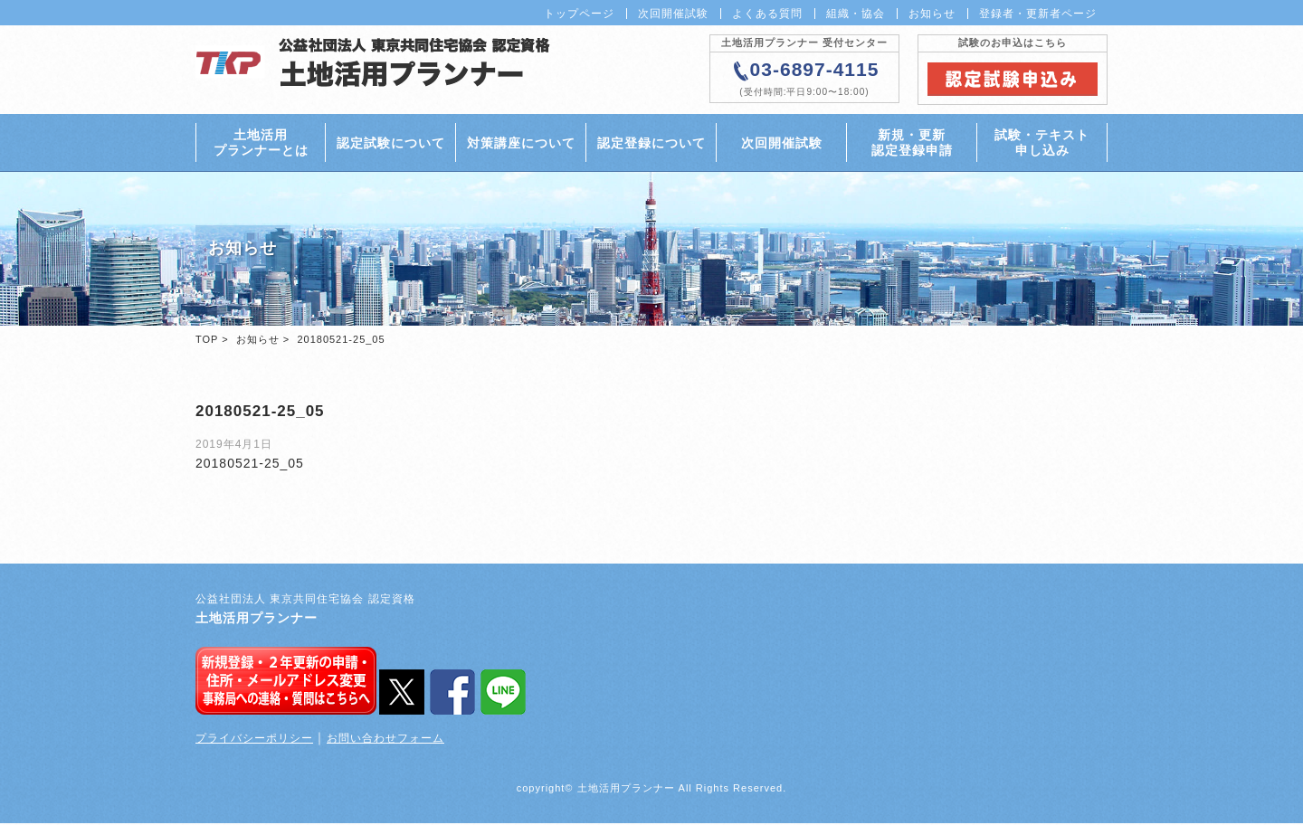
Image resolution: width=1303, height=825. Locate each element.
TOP (206, 341)
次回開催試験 (673, 13)
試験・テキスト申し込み (1041, 143)
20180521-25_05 (249, 465)
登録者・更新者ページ (1038, 13)
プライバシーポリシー (254, 740)
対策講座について (521, 144)
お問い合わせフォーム (385, 740)
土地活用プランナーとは (261, 143)
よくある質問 (767, 13)
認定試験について (391, 144)
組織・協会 (855, 13)
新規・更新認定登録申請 (912, 143)
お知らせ (932, 13)
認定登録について (651, 144)
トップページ (579, 13)
